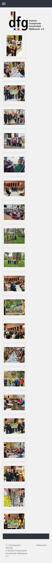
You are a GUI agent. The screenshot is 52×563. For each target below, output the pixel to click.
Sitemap (9, 548)
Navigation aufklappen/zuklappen (26, 4)
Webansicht (41, 545)
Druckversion (13, 545)
